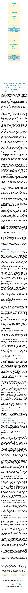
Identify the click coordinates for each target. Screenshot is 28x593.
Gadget (14, 42)
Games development (14, 44)
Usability (14, 48)
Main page (14, 3)
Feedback (14, 53)
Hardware (14, 40)
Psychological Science (14, 57)
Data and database (14, 10)
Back (5, 575)
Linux (14, 18)
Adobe (14, 23)
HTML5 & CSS (14, 25)
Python (14, 27)
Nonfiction (14, 55)
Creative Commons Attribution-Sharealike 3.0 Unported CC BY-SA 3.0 (13, 581)
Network (14, 46)
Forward (23, 575)
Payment (14, 51)
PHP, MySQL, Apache (14, 31)
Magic (14, 59)
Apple (14, 20)
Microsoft (14, 16)
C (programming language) (14, 29)
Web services (14, 12)
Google (14, 14)
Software (14, 38)
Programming (14, 7)
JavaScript (14, 33)
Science (14, 5)
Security (14, 35)
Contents (14, 575)
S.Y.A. (22, 586)
